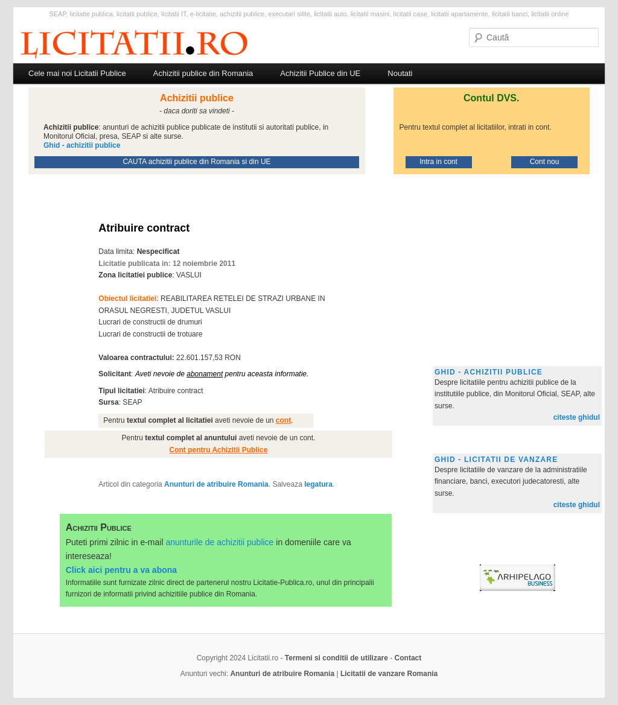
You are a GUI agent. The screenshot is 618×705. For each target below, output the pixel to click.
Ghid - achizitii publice (489, 372)
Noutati (399, 73)
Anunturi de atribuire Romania (216, 484)
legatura (318, 484)
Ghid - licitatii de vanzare (496, 459)
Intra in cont (438, 161)
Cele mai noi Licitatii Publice (77, 73)
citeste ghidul (576, 417)
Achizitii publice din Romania (203, 73)
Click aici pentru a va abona (121, 570)
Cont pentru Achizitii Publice (219, 450)
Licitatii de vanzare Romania (389, 673)
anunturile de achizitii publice (219, 542)
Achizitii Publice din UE (320, 73)
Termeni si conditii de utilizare (336, 658)
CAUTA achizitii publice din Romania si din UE (196, 161)
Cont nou (544, 161)
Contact (408, 658)
